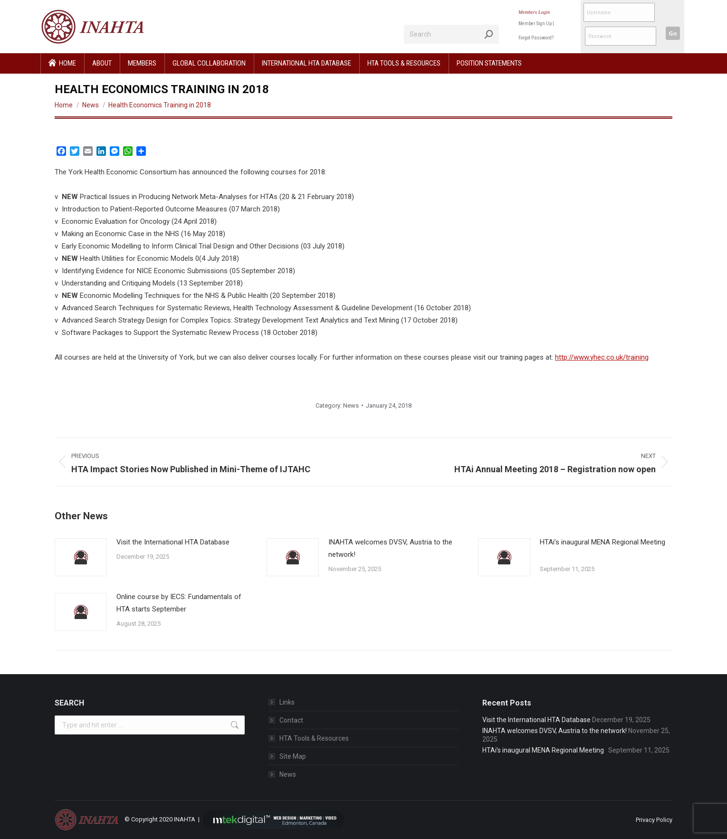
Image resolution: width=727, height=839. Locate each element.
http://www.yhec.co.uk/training (602, 357)
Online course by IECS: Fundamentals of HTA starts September (178, 602)
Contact (291, 720)
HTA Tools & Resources (314, 738)
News (351, 405)
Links (287, 702)
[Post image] (81, 557)
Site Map (292, 756)
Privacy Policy (654, 819)
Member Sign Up (535, 23)
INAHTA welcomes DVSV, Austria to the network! (390, 548)
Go (673, 33)
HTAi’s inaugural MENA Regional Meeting (602, 548)
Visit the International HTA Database (173, 542)
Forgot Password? (536, 38)
